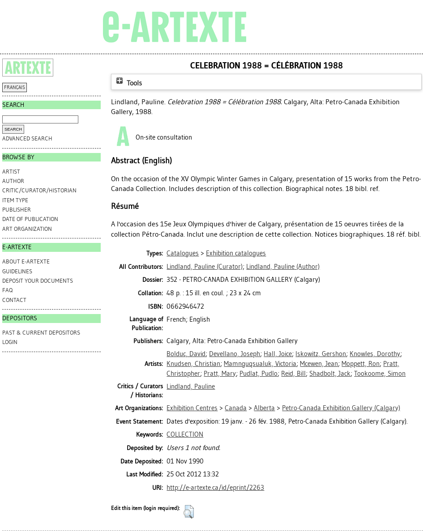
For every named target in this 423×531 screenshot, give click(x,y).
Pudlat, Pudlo (258, 374)
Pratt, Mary (220, 374)
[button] (188, 512)
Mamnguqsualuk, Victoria (260, 364)
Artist (11, 171)
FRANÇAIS (14, 87)
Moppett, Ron (361, 364)
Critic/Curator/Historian (39, 190)
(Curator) (205, 267)
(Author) (283, 267)
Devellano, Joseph (234, 354)
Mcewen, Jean (319, 364)
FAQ (7, 290)
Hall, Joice (278, 354)
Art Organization (27, 228)
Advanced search (27, 138)
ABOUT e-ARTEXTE (26, 261)
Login (9, 342)
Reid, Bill (293, 374)
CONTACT (14, 300)
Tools (128, 83)
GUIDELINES (17, 271)
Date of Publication (30, 219)
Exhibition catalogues (236, 253)
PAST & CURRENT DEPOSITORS (41, 332)
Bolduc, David (186, 354)
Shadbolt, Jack (329, 374)
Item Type (15, 200)
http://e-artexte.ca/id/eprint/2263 (215, 488)
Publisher (16, 209)
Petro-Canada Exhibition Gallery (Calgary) (341, 408)
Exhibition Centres (192, 408)
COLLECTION (185, 434)
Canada (236, 408)
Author (13, 181)
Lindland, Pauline (191, 386)
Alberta (264, 408)
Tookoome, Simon (380, 374)
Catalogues (183, 253)
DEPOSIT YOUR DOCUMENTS (37, 280)
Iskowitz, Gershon (320, 354)
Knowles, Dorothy (375, 354)
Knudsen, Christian (193, 364)
